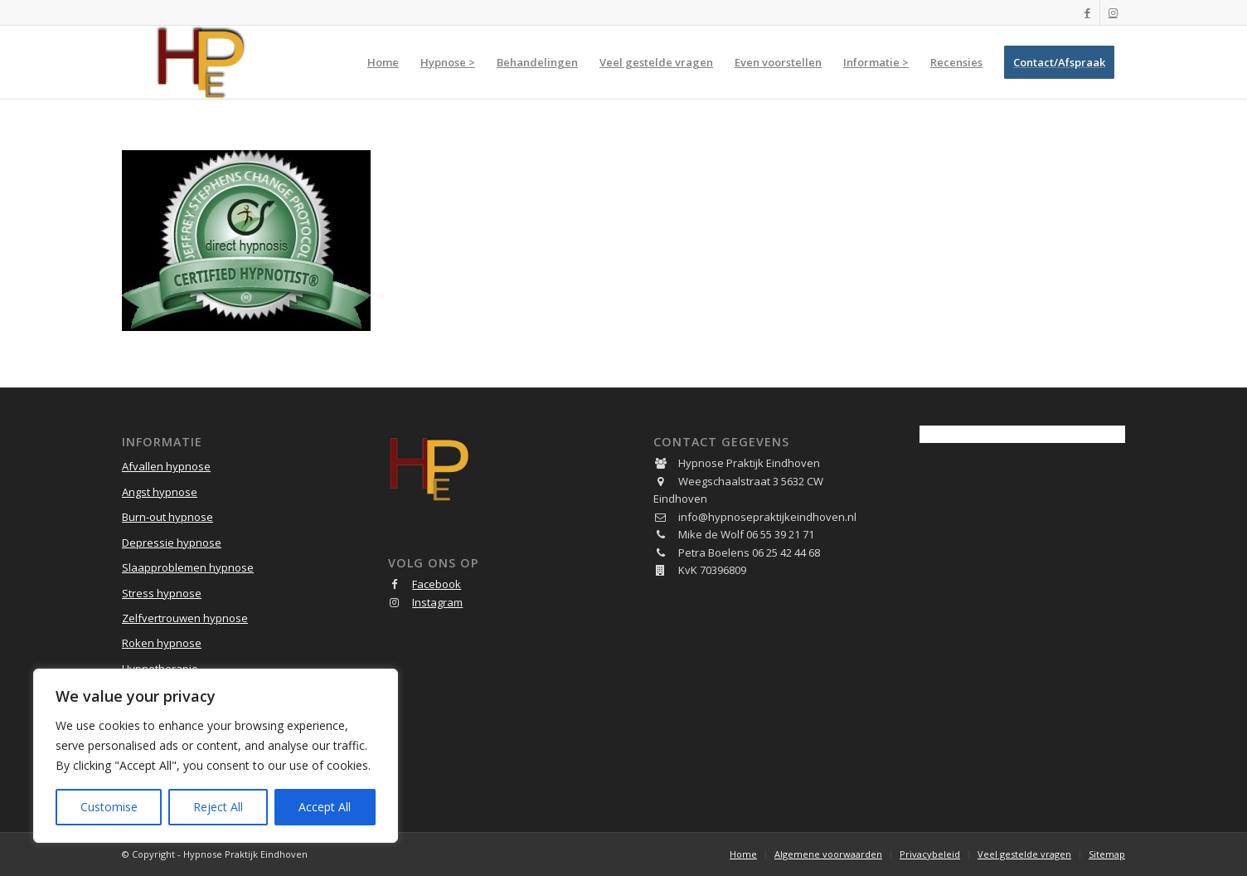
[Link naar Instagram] (1112, 12)
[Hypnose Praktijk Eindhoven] (201, 62)
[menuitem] (383, 62)
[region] (215, 756)
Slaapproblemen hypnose (188, 567)
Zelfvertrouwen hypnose (185, 618)
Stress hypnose (161, 593)
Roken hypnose (161, 642)
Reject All (218, 807)
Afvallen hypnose (166, 466)
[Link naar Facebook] (1087, 12)
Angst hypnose (159, 491)
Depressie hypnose (171, 542)
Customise (109, 807)
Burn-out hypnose (167, 516)
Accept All (324, 807)
